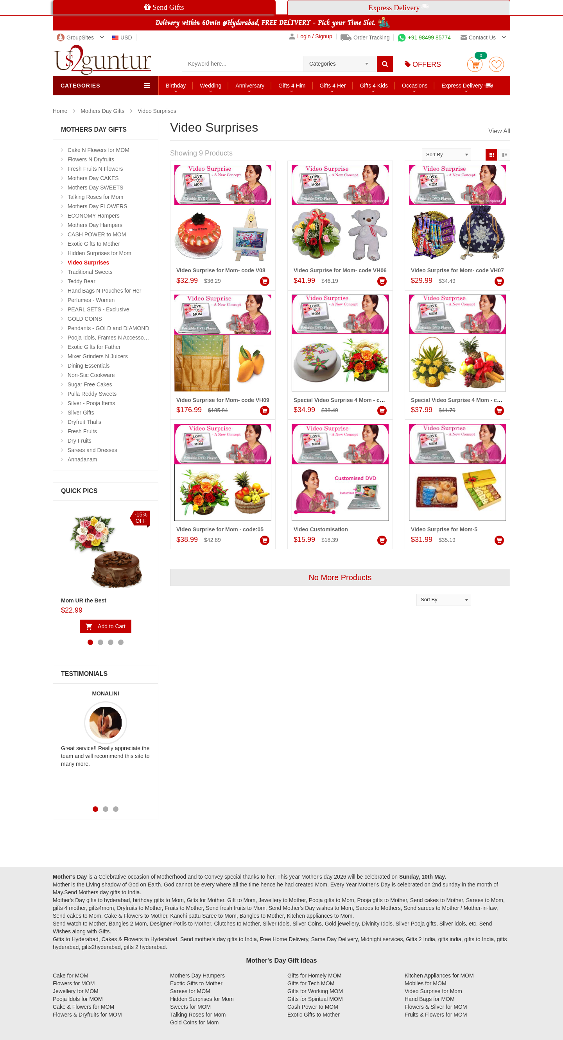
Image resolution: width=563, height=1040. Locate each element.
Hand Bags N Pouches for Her (104, 291)
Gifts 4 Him (291, 85)
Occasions (414, 85)
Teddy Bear (81, 281)
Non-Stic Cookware (91, 375)
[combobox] (340, 61)
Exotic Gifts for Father (94, 347)
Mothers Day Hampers (95, 225)
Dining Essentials (88, 366)
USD (122, 37)
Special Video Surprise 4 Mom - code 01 (345, 400)
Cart (474, 64)
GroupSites (75, 37)
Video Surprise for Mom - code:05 (220, 529)
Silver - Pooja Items (91, 403)
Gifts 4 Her (333, 85)
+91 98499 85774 (424, 37)
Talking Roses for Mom (95, 197)
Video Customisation (321, 529)
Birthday (176, 85)
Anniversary (249, 85)
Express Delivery (467, 85)
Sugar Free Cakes (90, 384)
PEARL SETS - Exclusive (98, 309)
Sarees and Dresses (92, 450)
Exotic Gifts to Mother (94, 244)
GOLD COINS (85, 319)
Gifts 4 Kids (374, 85)
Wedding (210, 85)
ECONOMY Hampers (94, 216)
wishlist (496, 64)
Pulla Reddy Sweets (92, 394)
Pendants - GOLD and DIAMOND (108, 328)
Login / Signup (310, 36)
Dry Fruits (79, 441)
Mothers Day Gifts (102, 111)
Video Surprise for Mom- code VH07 (457, 270)
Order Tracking (365, 37)
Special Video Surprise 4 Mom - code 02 (462, 400)
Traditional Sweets (90, 272)
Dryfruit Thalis (84, 422)
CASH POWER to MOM (97, 234)
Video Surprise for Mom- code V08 (220, 270)
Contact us (478, 37)
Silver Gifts (81, 412)
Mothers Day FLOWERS (97, 206)
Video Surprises (157, 111)
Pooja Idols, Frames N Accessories (110, 337)
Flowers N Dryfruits (91, 159)
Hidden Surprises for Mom (99, 253)
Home (60, 111)
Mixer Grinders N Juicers (98, 356)
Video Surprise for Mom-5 (444, 529)
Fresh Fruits (82, 431)
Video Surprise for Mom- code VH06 (340, 270)
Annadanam (82, 459)
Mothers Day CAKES (93, 178)
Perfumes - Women (91, 300)
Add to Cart (112, 626)
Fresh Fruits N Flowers (95, 169)
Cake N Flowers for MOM (98, 150)
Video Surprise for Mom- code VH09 (222, 400)
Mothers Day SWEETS (95, 187)
